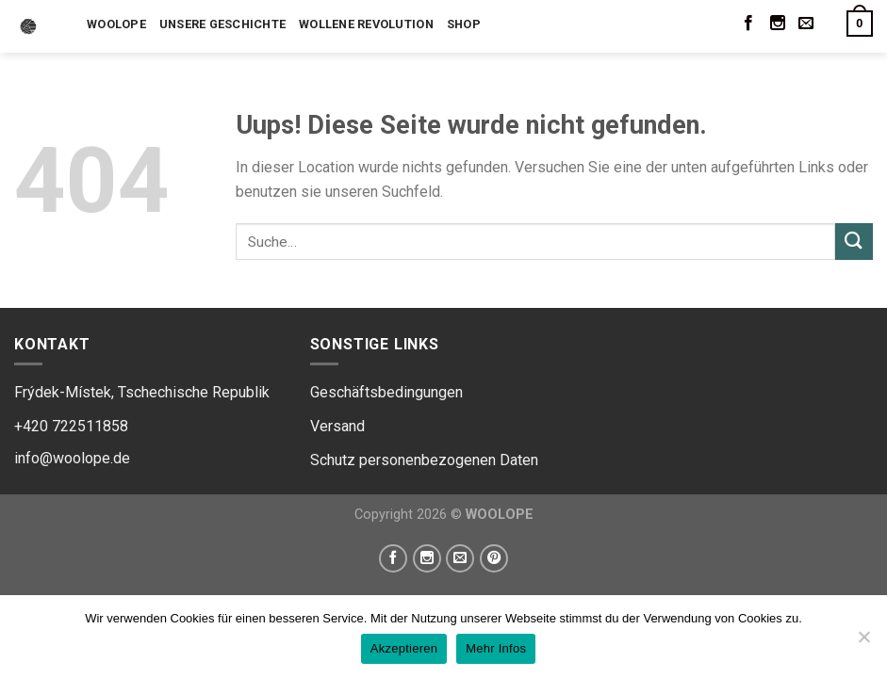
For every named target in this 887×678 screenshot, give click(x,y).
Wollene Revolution (366, 24)
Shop (464, 24)
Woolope (116, 24)
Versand (337, 426)
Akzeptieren (403, 648)
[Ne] (863, 642)
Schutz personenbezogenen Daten (424, 460)
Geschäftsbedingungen (386, 392)
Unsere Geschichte (222, 24)
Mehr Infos (496, 648)
